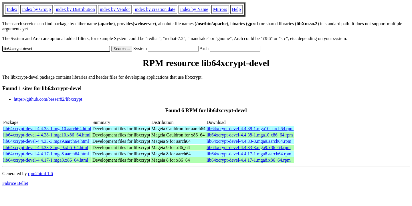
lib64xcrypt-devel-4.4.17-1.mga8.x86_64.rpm (249, 160)
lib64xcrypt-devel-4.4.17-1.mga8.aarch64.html (46, 153)
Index (12, 9)
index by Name (194, 9)
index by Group (36, 9)
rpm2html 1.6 (40, 173)
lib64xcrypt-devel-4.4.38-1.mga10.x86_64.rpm (250, 134)
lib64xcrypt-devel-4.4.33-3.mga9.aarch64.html (46, 141)
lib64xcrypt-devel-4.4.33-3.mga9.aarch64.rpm (249, 141)
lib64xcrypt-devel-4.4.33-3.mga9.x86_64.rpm (249, 147)
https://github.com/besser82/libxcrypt (48, 99)
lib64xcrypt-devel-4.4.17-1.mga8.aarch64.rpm (249, 153)
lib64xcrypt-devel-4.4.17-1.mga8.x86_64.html (45, 160)
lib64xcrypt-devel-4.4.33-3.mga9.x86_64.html (45, 147)
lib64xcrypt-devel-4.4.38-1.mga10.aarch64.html (47, 128)
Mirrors (220, 9)
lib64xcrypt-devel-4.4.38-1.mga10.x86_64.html (46, 134)
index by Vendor (115, 9)
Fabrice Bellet (15, 183)
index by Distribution (75, 9)
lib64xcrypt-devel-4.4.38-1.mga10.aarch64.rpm (250, 128)
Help (236, 9)
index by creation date (155, 9)
